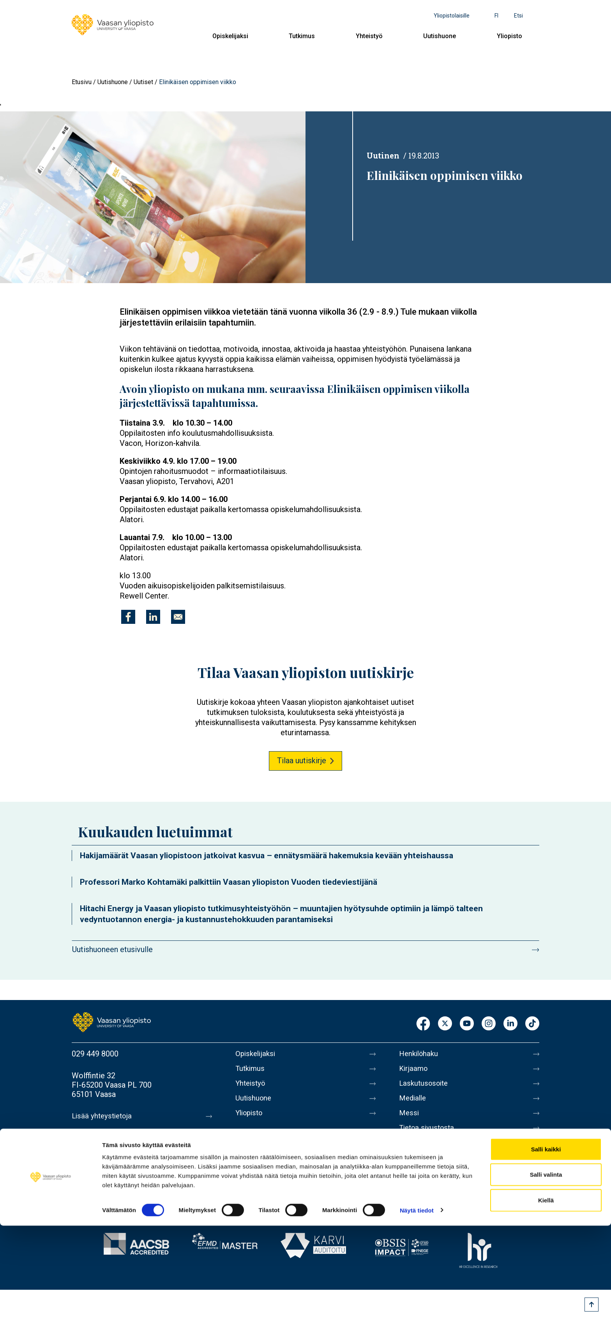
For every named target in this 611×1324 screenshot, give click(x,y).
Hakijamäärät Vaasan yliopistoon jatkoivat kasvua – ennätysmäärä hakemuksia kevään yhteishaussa (266, 855)
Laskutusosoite (425, 1086)
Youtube (467, 1024)
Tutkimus (302, 36)
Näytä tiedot (417, 1308)
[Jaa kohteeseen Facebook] (128, 617)
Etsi (518, 15)
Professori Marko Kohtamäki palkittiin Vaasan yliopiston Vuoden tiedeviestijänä (228, 882)
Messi (409, 1119)
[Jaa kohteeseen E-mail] (178, 617)
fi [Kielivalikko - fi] (496, 15)
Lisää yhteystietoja (103, 1116)
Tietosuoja (417, 1152)
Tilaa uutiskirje (301, 760)
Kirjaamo (414, 1070)
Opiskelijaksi (230, 36)
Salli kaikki (546, 1247)
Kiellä (546, 1298)
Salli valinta (546, 1273)
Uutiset (143, 82)
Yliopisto (509, 36)
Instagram (489, 1024)
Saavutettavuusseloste (438, 1168)
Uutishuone (439, 36)
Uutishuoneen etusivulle (112, 949)
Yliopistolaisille (452, 15)
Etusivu (82, 82)
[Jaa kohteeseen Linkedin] (153, 617)
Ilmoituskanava (424, 1184)
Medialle (414, 1102)
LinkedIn (510, 1024)
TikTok (532, 1024)
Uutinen (383, 155)
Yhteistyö (369, 36)
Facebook (423, 1024)
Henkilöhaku (420, 1053)
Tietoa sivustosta (429, 1135)
